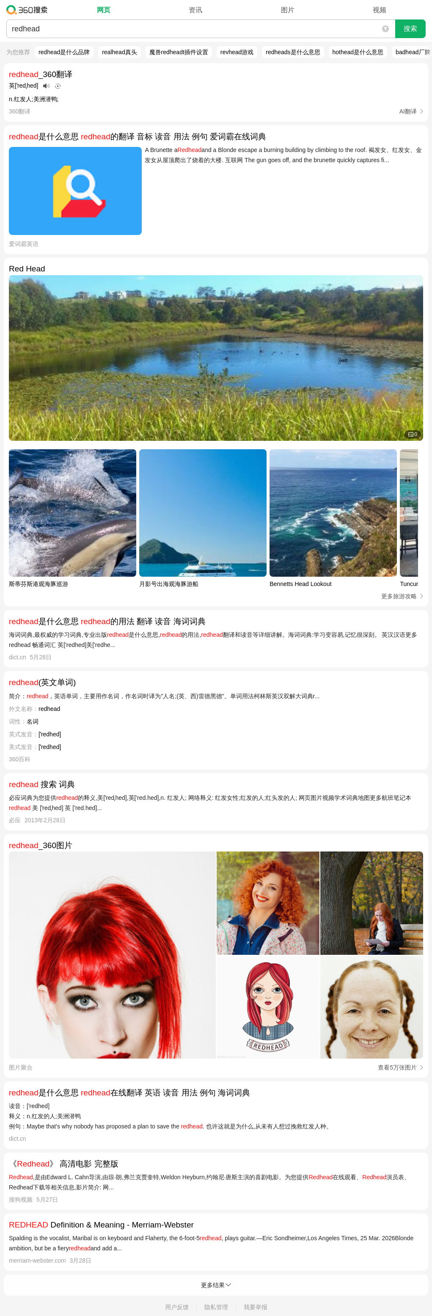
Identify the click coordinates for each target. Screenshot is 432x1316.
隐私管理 (216, 1307)
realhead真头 (119, 52)
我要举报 (255, 1307)
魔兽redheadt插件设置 (178, 52)
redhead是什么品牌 (64, 52)
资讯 (195, 10)
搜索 (410, 28)
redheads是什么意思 (293, 52)
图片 (287, 10)
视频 (379, 10)
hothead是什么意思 (358, 52)
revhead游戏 (237, 52)
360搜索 (29, 10)
